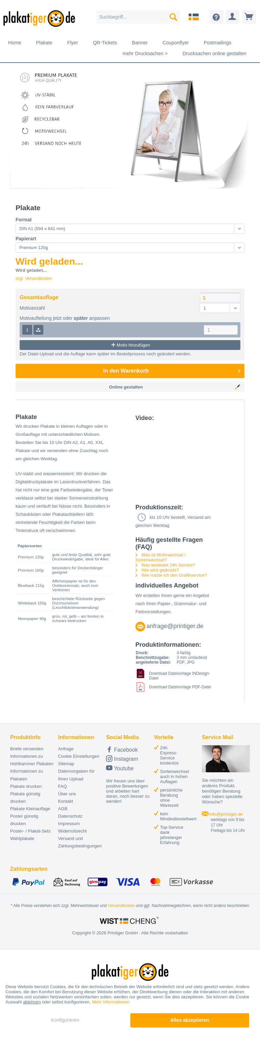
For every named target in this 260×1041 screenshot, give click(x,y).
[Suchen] (173, 17)
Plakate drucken (26, 786)
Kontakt (65, 801)
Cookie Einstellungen (79, 756)
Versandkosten (121, 905)
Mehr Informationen (110, 1001)
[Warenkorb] (249, 17)
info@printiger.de (225, 814)
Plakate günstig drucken (25, 797)
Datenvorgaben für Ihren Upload (76, 775)
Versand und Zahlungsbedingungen (80, 842)
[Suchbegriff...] (138, 17)
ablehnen (32, 1001)
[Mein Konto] (232, 17)
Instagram (122, 758)
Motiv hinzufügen (130, 344)
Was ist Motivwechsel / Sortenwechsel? (160, 557)
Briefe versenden (26, 748)
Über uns (67, 793)
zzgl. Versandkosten (34, 278)
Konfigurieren (65, 1020)
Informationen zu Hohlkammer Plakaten (31, 760)
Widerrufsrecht (72, 831)
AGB (62, 808)
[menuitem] (138, 17)
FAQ (62, 786)
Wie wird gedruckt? (157, 570)
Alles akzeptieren (189, 1020)
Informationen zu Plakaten (26, 775)
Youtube (120, 768)
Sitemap (66, 763)
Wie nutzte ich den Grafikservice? (171, 575)
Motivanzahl (32, 308)
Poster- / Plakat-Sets (30, 831)
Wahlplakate (22, 838)
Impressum (69, 823)
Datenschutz (70, 816)
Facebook (122, 749)
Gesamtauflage (39, 297)
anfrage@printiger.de (175, 626)
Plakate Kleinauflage (30, 808)
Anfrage (66, 748)
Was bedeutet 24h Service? (165, 565)
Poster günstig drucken (24, 820)
